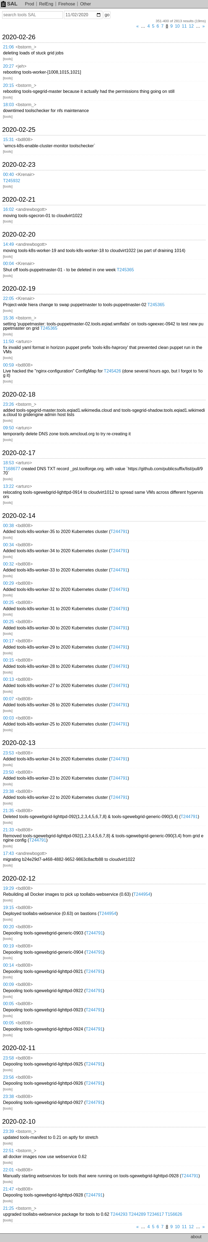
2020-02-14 (18, 516)
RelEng (46, 4)
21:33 (8, 830)
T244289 (137, 1214)
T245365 (125, 269)
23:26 (8, 404)
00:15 (8, 660)
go (107, 14)
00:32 (8, 564)
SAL (9, 3)
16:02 (8, 209)
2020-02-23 (18, 164)
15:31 (8, 139)
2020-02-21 (18, 199)
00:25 (8, 602)
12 (191, 26)
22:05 (8, 298)
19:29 (8, 888)
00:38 (8, 525)
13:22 (8, 486)
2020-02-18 (18, 394)
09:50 (8, 428)
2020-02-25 (18, 130)
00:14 (8, 965)
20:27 (8, 66)
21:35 (8, 810)
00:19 (8, 946)
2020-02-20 (18, 234)
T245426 (112, 371)
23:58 (8, 1058)
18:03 (8, 104)
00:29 (8, 583)
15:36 (8, 318)
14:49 (8, 244)
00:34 (8, 544)
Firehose (66, 4)
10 (177, 26)
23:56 (8, 1077)
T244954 (141, 894)
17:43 (8, 853)
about (196, 1236)
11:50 (8, 341)
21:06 (8, 47)
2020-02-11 (18, 1048)
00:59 (8, 365)
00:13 (8, 679)
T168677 (11, 468)
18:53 (8, 462)
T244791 (119, 531)
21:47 (8, 1189)
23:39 (8, 1131)
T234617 (155, 1214)
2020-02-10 (18, 1121)
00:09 (8, 984)
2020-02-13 (18, 743)
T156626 (173, 1214)
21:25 (8, 1208)
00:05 (8, 1003)
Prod (29, 4)
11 (184, 26)
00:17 (8, 641)
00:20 (8, 926)
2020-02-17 (18, 453)
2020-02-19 (18, 288)
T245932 (11, 180)
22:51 (8, 1150)
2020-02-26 (18, 37)
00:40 (8, 174)
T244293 (119, 1214)
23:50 (8, 772)
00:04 (8, 263)
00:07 (8, 699)
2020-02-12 (18, 878)
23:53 (8, 753)
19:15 (8, 907)
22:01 (8, 1170)
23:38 (8, 791)
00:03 (8, 718)
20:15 (8, 85)
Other (85, 4)
